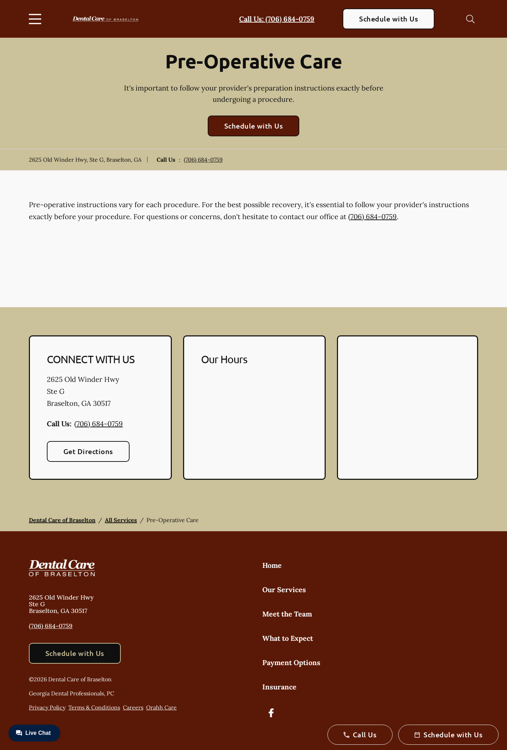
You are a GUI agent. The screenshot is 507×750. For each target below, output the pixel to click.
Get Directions (88, 451)
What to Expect (287, 638)
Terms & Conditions (94, 707)
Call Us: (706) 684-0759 (276, 18)
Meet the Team (287, 613)
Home (272, 565)
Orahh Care (161, 707)
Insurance (279, 686)
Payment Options (291, 662)
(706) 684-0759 (203, 159)
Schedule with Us (388, 18)
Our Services (284, 589)
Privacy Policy (47, 707)
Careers (133, 707)
